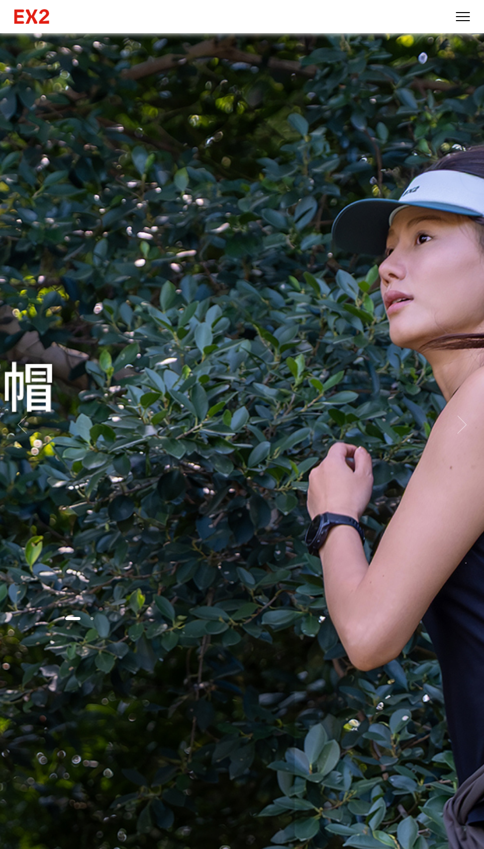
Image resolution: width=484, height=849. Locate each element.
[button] (72, 618)
